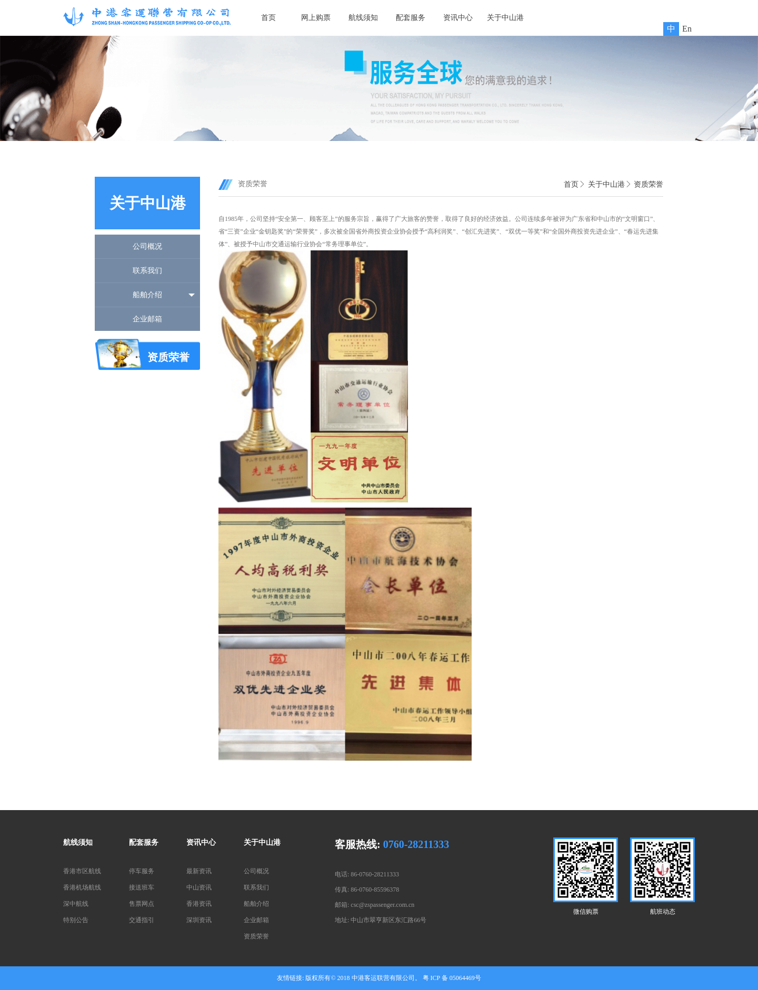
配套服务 (410, 18)
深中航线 (75, 903)
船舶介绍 (147, 295)
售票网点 (141, 903)
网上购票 (316, 18)
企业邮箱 (147, 319)
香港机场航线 (82, 887)
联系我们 (147, 271)
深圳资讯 (199, 920)
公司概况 (147, 246)
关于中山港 (505, 18)
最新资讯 (199, 871)
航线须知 (363, 18)
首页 (268, 18)
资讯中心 (458, 18)
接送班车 (141, 887)
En (687, 28)
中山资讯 (199, 887)
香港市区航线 (82, 871)
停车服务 (141, 871)
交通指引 (141, 920)
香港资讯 (199, 903)
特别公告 (75, 920)
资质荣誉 (648, 184)
